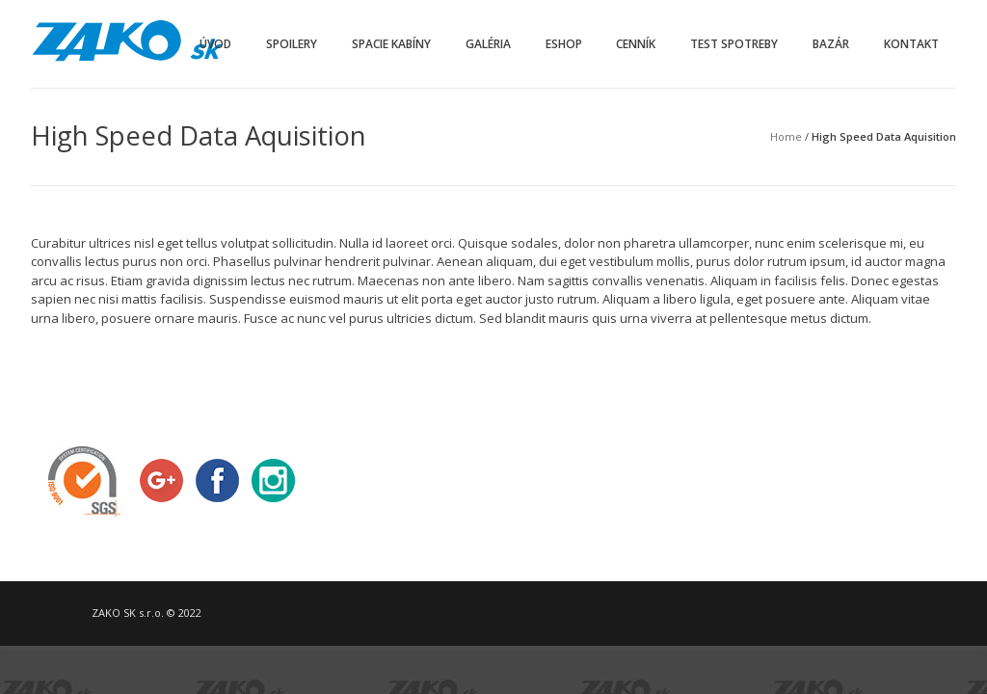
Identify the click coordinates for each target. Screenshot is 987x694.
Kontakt (911, 44)
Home (786, 136)
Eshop (564, 44)
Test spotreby (734, 44)
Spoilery (291, 44)
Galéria (488, 44)
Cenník (635, 44)
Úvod (215, 44)
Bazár (831, 44)
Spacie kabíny (391, 44)
